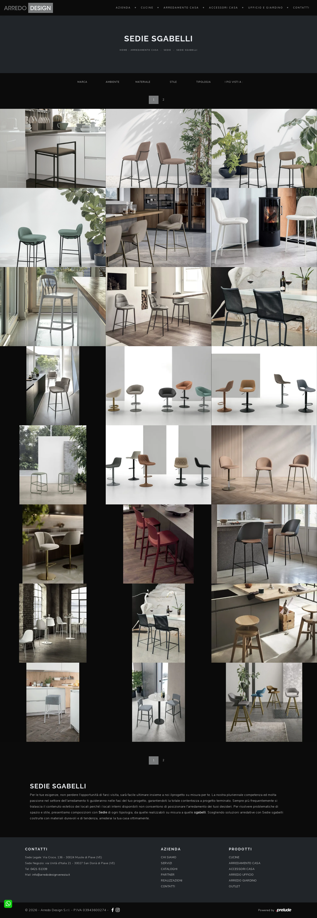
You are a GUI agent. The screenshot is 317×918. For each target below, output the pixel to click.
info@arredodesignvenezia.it (51, 875)
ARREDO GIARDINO (243, 880)
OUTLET (234, 886)
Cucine (147, 7)
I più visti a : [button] (234, 82)
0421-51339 (39, 869)
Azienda (123, 7)
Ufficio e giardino (265, 7)
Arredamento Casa (181, 7)
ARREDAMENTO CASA (244, 863)
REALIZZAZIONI (171, 880)
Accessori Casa (223, 7)
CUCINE (234, 857)
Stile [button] (173, 82)
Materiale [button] (142, 82)
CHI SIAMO (168, 857)
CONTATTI (168, 886)
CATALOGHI (169, 869)
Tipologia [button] (203, 82)
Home (123, 50)
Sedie (167, 50)
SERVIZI (166, 863)
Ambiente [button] (112, 82)
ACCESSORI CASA (242, 869)
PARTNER (168, 875)
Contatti (301, 7)
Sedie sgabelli (186, 50)
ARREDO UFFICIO (241, 875)
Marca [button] (82, 82)
